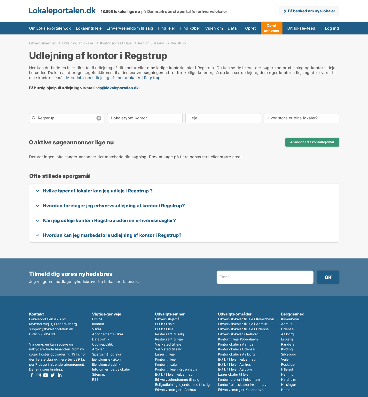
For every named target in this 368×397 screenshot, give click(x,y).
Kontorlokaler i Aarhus (235, 344)
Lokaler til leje (89, 28)
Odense (287, 329)
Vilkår (96, 329)
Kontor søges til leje (116, 43)
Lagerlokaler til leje (233, 374)
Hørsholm (288, 379)
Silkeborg (289, 354)
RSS (95, 379)
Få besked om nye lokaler (311, 10)
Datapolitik (101, 339)
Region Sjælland (151, 43)
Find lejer (166, 28)
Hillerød (287, 369)
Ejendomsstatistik (106, 364)
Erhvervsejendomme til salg (177, 379)
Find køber (190, 28)
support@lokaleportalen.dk (51, 329)
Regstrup (178, 43)
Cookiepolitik (102, 344)
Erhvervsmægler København (241, 390)
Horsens (287, 390)
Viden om (214, 28)
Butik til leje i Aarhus (234, 364)
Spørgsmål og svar (107, 354)
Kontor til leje (165, 359)
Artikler (98, 349)
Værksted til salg (168, 349)
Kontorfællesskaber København (243, 384)
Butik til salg (165, 324)
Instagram (38, 375)
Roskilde (288, 364)
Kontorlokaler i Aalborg (236, 354)
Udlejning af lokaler (78, 43)
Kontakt (98, 324)
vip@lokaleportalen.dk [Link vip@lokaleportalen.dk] (117, 87)
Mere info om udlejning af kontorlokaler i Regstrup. (114, 77)
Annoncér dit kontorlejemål (312, 142)
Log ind (332, 28)
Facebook (31, 375)
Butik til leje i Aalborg (235, 369)
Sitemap (98, 374)
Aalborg (287, 334)
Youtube (45, 375)
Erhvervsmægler (42, 43)
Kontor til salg (166, 364)
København (290, 319)
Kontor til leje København (238, 339)
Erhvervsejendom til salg (130, 28)
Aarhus (286, 324)
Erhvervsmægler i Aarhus (175, 390)
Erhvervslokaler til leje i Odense (243, 329)
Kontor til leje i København (176, 369)
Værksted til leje (168, 344)
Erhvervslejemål (167, 319)
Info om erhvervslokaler (111, 369)
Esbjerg (287, 339)
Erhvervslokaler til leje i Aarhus (243, 324)
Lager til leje (165, 354)
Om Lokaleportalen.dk (50, 28)
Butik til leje (164, 329)
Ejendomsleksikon (106, 359)
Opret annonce (271, 28)
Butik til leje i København (175, 374)
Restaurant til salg (169, 334)
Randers (287, 344)
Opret (250, 28)
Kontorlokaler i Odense (236, 349)
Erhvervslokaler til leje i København (246, 319)
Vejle (285, 359)
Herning (287, 374)
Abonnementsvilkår (107, 334)
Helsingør (288, 384)
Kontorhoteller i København (239, 379)
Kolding (287, 349)
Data (232, 28)
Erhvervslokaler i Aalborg (238, 334)
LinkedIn (60, 375)
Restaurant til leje (169, 339)
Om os (97, 319)
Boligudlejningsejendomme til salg (182, 384)
